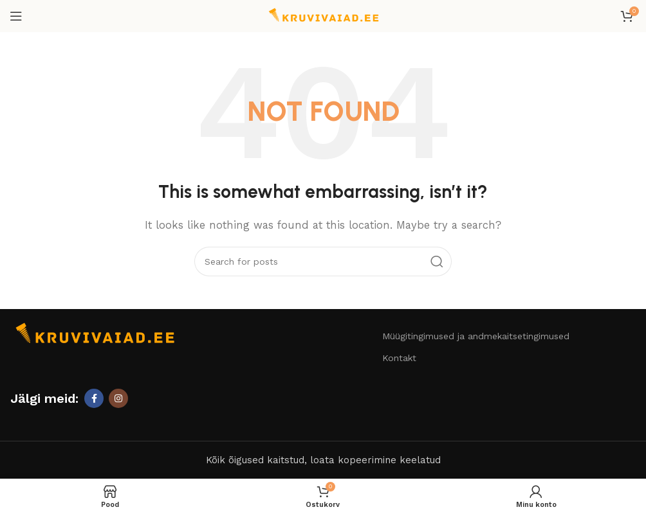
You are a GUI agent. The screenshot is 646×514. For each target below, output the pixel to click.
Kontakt (399, 358)
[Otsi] (323, 261)
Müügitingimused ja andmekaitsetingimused (475, 336)
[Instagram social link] (118, 398)
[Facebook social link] (94, 398)
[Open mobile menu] (16, 16)
